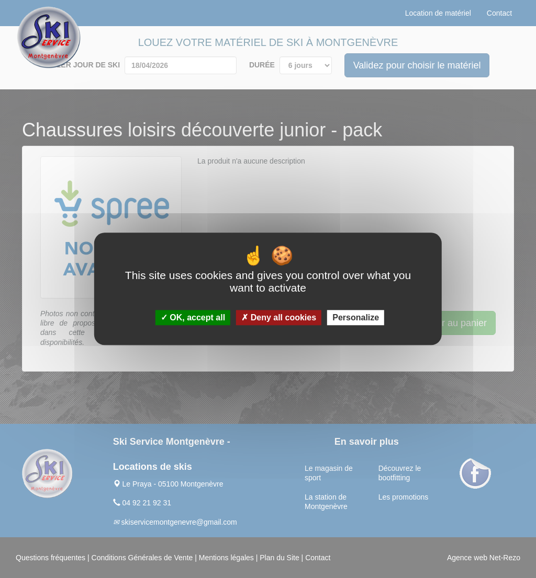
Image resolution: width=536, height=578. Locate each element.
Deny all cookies (278, 318)
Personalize (355, 318)
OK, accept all (193, 318)
